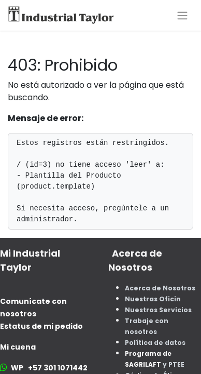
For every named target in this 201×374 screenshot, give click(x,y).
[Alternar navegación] (182, 15)
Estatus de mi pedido (41, 326)
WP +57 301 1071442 (49, 368)
